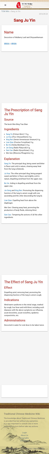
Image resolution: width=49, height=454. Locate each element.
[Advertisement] (24, 77)
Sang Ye (9, 134)
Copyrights (24, 438)
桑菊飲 (14, 44)
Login (24, 433)
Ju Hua (9, 137)
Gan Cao (9, 150)
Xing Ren (9, 139)
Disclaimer (24, 441)
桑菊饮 (7, 44)
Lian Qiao (10, 142)
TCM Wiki (5, 11)
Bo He (8, 145)
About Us (24, 435)
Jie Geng (9, 148)
